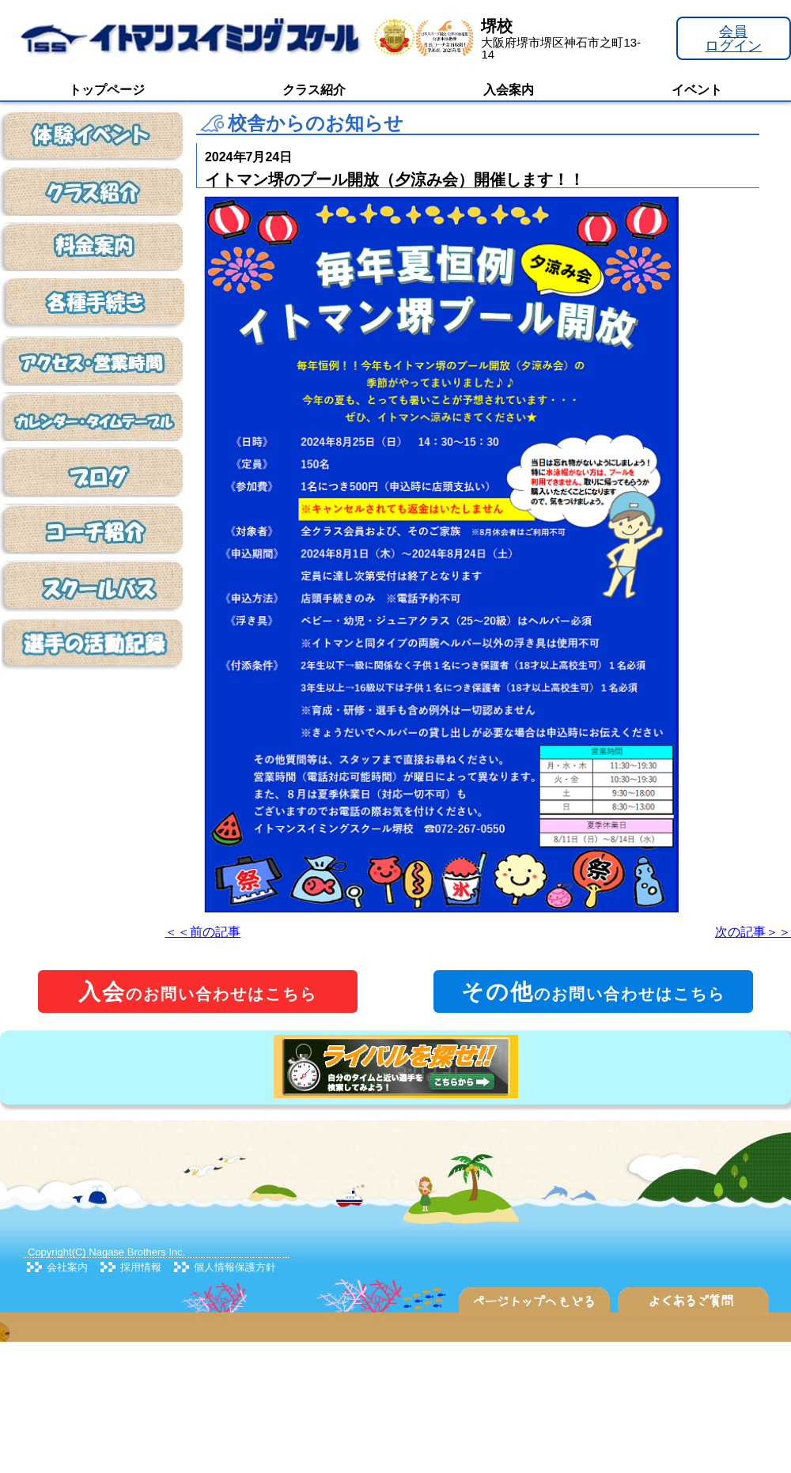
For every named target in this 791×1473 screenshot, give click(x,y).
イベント (697, 89)
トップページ (107, 89)
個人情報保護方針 (235, 1267)
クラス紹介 (314, 89)
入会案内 (508, 89)
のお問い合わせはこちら (197, 992)
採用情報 (140, 1267)
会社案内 (67, 1267)
